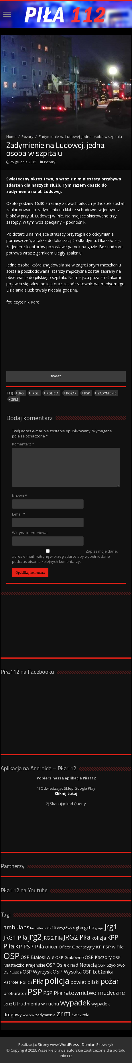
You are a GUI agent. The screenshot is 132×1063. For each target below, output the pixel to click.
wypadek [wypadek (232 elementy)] (75, 1002)
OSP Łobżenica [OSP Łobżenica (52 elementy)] (98, 972)
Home (11, 136)
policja (52, 393)
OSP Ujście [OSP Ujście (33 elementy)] (12, 972)
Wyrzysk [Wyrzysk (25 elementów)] (28, 1015)
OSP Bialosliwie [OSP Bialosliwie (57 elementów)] (37, 957)
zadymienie (107, 393)
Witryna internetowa (30, 532)
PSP (87, 393)
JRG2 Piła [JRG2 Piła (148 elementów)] (77, 937)
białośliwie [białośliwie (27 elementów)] (38, 928)
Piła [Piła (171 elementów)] (38, 981)
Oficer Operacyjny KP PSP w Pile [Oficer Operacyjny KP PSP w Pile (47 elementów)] (91, 947)
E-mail (18, 514)
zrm (14, 399)
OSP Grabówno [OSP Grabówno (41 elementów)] (69, 957)
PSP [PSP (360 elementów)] (34, 991)
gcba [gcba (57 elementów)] (89, 927)
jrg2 (35, 393)
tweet (56, 375)
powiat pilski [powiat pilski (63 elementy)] (85, 982)
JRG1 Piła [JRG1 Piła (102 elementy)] (15, 937)
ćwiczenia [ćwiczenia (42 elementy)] (80, 1014)
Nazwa (19, 495)
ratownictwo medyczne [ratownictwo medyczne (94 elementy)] (94, 993)
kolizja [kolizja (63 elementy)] (98, 937)
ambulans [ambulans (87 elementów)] (16, 927)
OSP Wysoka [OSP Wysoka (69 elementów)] (67, 971)
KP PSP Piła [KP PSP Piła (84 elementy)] (29, 946)
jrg (21, 393)
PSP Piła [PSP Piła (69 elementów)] (52, 992)
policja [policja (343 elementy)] (57, 980)
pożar (71, 393)
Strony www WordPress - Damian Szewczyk (75, 1044)
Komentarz (23, 444)
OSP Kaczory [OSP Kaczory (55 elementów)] (98, 957)
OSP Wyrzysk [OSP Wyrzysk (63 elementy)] (37, 971)
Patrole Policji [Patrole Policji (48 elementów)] (17, 982)
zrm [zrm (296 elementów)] (63, 1013)
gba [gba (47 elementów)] (79, 927)
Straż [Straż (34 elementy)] (7, 1004)
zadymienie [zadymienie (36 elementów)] (45, 1014)
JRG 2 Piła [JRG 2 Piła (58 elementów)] (52, 937)
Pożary (27, 136)
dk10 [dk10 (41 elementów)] (51, 927)
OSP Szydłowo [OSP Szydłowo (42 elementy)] (111, 965)
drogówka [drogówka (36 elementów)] (66, 927)
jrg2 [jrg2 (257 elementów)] (35, 936)
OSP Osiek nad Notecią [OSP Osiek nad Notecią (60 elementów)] (71, 965)
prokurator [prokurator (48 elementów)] (15, 993)
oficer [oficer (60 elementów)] (51, 946)
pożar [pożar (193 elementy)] (110, 981)
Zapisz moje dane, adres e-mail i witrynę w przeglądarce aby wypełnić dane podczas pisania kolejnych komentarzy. (65, 556)
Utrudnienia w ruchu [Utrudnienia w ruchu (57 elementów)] (36, 1004)
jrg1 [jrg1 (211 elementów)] (111, 926)
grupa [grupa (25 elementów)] (99, 928)
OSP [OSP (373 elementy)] (11, 956)
